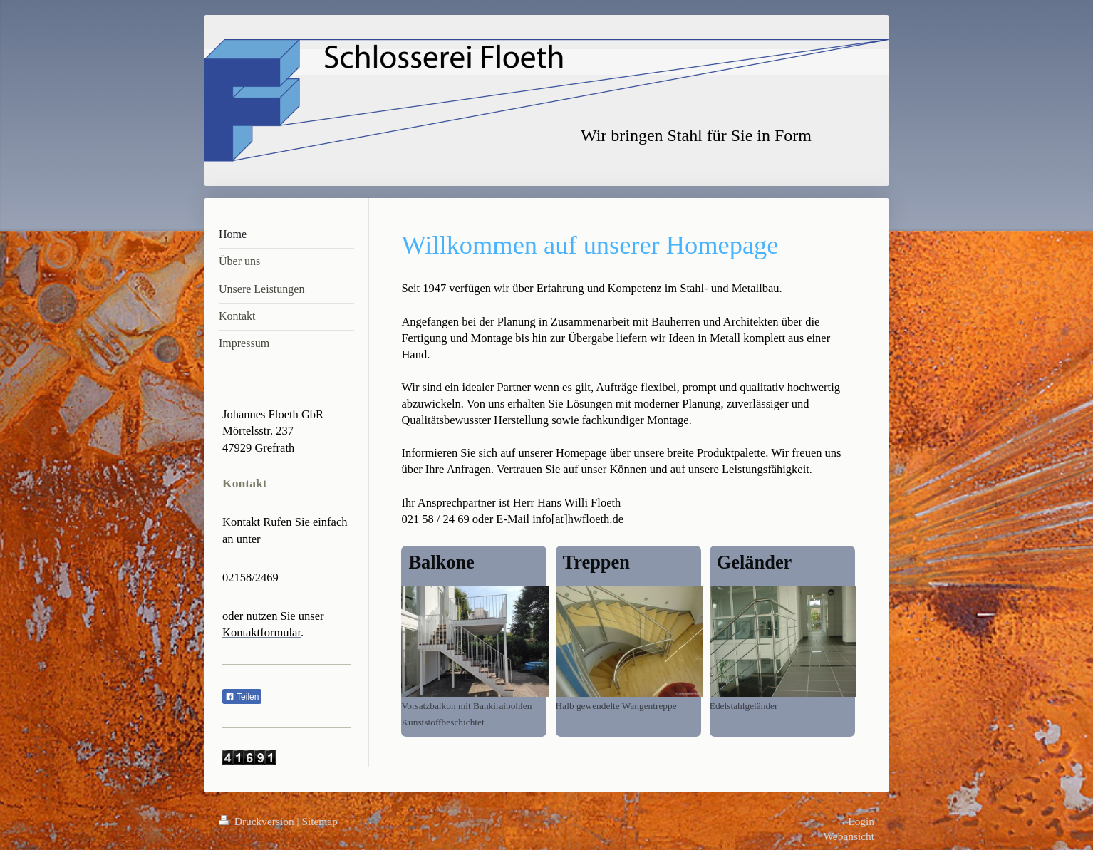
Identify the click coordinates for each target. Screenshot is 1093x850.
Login (861, 821)
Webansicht (849, 836)
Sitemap (319, 821)
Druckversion (257, 821)
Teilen (242, 697)
